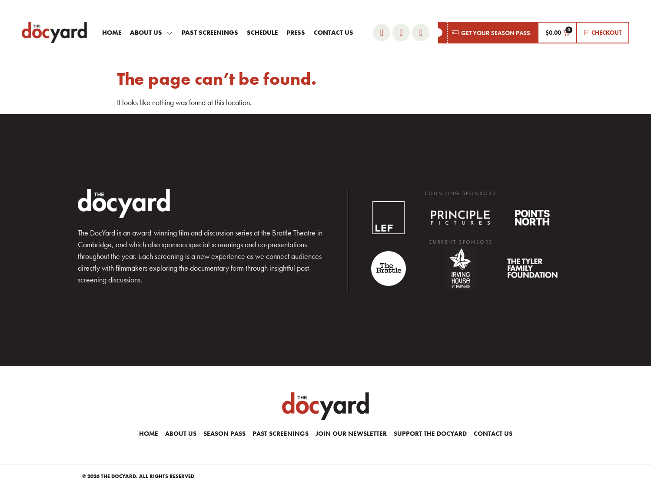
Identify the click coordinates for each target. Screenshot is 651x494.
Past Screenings (210, 32)
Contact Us (333, 32)
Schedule (262, 32)
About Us (151, 32)
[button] (488, 32)
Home (111, 32)
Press (295, 32)
